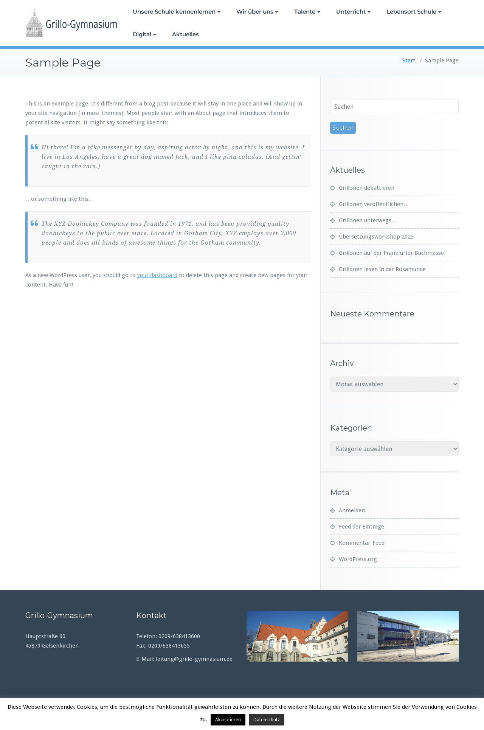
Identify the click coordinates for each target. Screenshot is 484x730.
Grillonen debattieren (366, 187)
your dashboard (157, 275)
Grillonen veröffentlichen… (374, 204)
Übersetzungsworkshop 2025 (376, 236)
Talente (307, 11)
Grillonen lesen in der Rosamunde (382, 269)
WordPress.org (358, 559)
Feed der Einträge (361, 526)
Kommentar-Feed (362, 542)
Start (408, 60)
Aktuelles (185, 34)
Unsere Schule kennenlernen (176, 11)
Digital (144, 34)
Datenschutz (266, 719)
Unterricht (353, 11)
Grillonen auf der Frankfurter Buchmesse (391, 253)
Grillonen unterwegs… (368, 220)
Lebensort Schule (413, 11)
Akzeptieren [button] (228, 719)
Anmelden (352, 510)
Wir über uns (257, 11)
